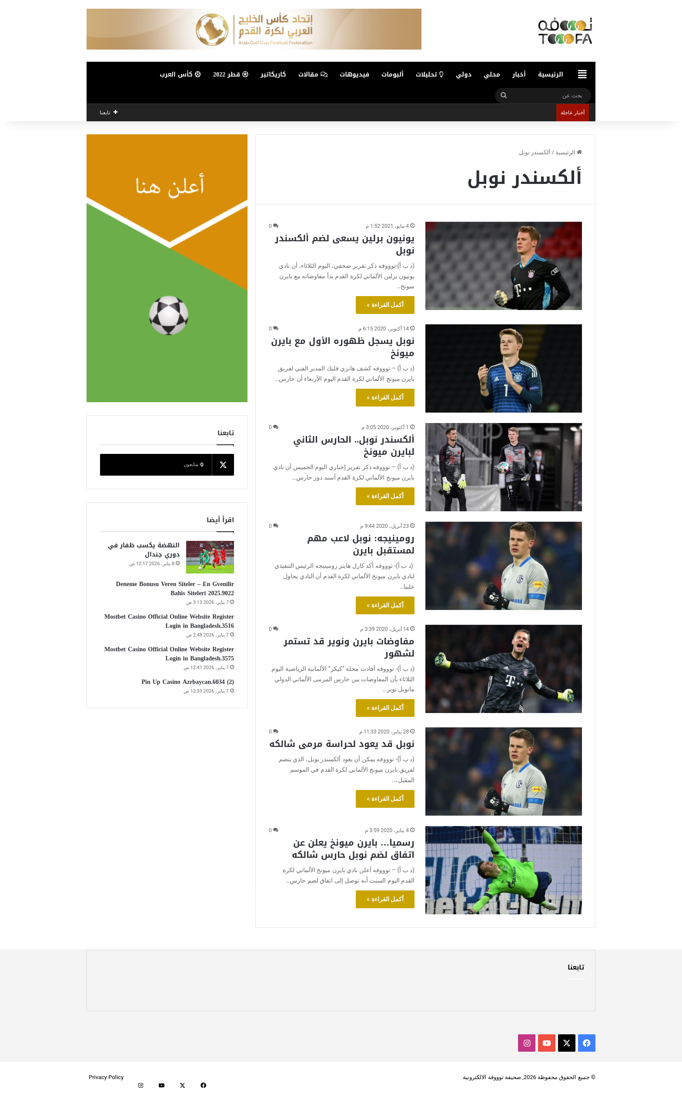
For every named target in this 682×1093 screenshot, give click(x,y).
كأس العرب (180, 74)
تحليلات (430, 74)
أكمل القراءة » (385, 304)
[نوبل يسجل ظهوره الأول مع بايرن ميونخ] (503, 368)
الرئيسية (550, 74)
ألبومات (392, 74)
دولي (463, 74)
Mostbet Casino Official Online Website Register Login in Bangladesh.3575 (169, 653)
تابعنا (576, 967)
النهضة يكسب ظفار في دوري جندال (144, 550)
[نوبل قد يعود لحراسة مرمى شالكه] (503, 771)
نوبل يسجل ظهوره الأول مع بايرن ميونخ (343, 347)
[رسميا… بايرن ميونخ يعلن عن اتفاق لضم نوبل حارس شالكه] (503, 870)
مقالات (313, 74)
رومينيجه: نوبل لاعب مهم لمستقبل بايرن (361, 544)
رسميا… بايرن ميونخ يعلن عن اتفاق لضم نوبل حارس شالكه (353, 848)
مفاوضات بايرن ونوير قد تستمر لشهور (349, 647)
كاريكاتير (273, 74)
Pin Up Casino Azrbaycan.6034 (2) (187, 682)
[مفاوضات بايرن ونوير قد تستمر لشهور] (503, 669)
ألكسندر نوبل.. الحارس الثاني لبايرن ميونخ (354, 445)
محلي (492, 74)
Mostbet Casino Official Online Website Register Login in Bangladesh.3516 (169, 621)
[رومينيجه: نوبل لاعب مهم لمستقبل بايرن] (503, 566)
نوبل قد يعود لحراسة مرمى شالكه (342, 744)
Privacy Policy (106, 1077)
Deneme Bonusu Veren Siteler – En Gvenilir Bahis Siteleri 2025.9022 (175, 588)
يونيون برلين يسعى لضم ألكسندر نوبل (345, 244)
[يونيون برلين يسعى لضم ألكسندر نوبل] (503, 266)
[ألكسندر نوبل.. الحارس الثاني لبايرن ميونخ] (503, 467)
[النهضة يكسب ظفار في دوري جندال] (210, 557)
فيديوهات (354, 74)
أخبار (519, 74)
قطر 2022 (230, 74)
